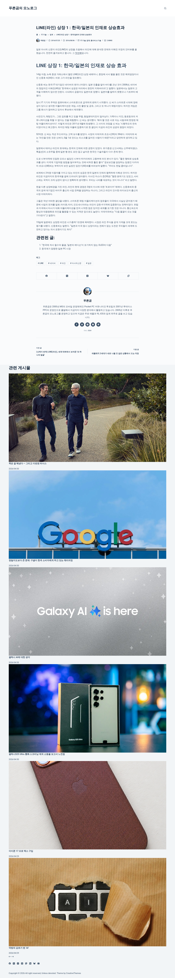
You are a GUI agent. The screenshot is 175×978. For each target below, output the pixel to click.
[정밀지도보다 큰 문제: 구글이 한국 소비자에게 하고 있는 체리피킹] (87, 514)
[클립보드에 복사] (128, 276)
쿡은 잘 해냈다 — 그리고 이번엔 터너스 (27, 463)
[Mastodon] (26, 963)
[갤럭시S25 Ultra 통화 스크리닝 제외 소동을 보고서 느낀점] (87, 708)
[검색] (165, 8)
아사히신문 (75, 263)
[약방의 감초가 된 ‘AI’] (87, 902)
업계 (88, 40)
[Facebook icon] (77, 324)
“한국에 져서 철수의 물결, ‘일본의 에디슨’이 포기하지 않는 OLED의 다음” (77, 245)
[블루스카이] (108, 276)
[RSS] (30, 963)
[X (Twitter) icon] (87, 324)
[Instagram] (18, 963)
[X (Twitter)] (67, 276)
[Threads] (87, 276)
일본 (88, 263)
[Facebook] (46, 276)
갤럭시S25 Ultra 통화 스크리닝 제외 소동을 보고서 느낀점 (37, 754)
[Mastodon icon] (98, 324)
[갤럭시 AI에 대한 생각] (87, 611)
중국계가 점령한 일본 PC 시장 (56, 248)
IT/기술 (83, 40)
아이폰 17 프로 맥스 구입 (21, 851)
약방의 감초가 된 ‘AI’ (19, 948)
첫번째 (78, 53)
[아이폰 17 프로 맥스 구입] (87, 805)
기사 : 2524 (87, 330)
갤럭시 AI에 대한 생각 (19, 657)
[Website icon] (82, 324)
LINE (40, 263)
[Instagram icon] (93, 324)
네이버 (52, 263)
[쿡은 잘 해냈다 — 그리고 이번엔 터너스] (87, 417)
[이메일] (38, 963)
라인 (63, 263)
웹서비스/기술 (96, 40)
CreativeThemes (73, 973)
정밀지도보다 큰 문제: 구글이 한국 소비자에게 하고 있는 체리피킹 (41, 560)
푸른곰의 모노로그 (23, 8)
